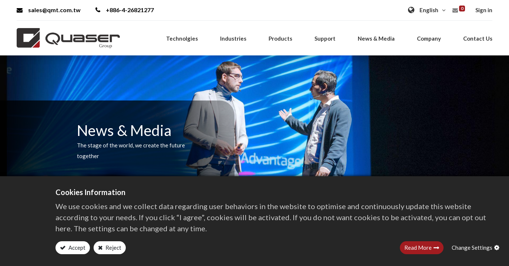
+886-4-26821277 (124, 9)
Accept (76, 247)
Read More (418, 247)
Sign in (483, 10)
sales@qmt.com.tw (49, 9)
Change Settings (472, 247)
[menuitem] (477, 38)
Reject (112, 247)
